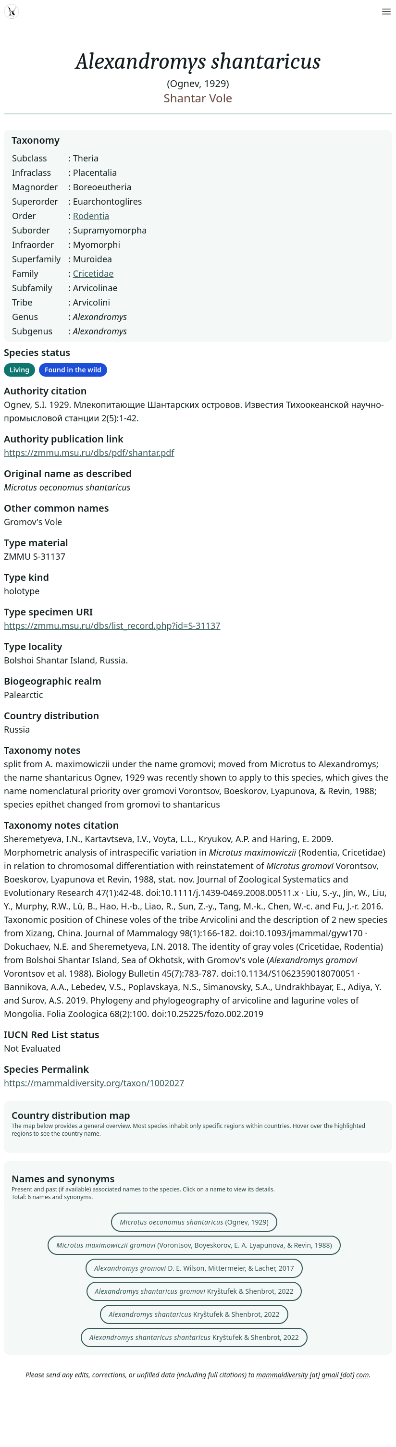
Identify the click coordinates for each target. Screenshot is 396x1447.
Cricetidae (93, 273)
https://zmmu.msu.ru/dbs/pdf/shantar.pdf (89, 452)
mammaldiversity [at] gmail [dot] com (312, 1374)
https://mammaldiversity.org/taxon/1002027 (94, 1083)
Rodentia (91, 215)
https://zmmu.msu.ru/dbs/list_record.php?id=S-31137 (112, 625)
